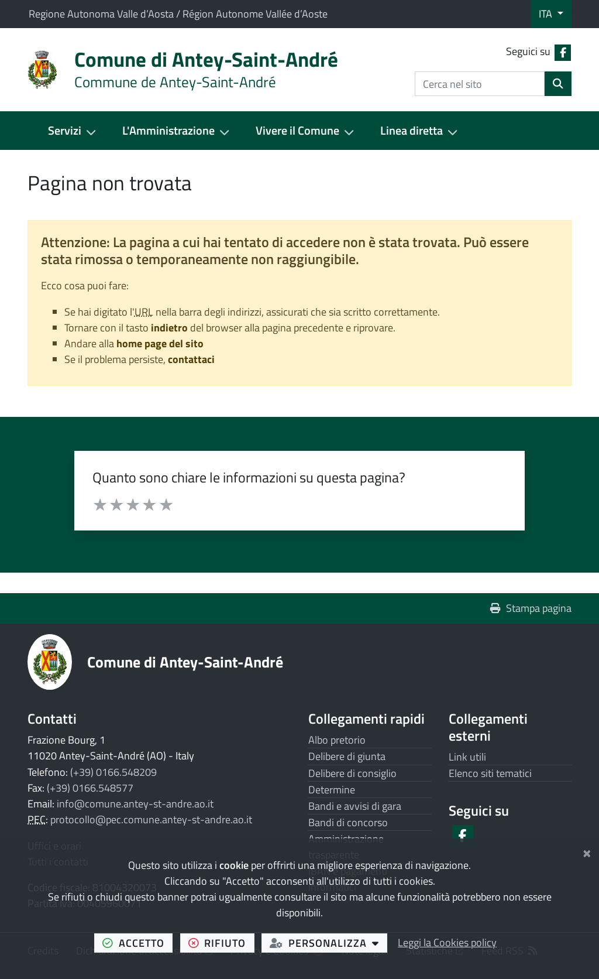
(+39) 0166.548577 (90, 788)
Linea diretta (411, 130)
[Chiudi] (587, 851)
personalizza (328, 942)
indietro (169, 328)
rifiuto (221, 942)
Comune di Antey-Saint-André (185, 661)
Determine (331, 789)
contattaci (191, 359)
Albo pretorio (337, 740)
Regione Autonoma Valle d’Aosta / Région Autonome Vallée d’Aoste (178, 14)
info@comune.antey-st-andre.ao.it (135, 804)
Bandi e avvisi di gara (354, 806)
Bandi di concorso (348, 822)
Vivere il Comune (297, 130)
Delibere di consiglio (352, 773)
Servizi (64, 130)
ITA (547, 14)
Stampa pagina (531, 608)
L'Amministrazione (168, 130)
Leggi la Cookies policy (447, 942)
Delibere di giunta (346, 756)
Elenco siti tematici (490, 773)
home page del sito (160, 343)
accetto (137, 942)
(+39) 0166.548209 (113, 772)
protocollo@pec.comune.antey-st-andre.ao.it (151, 819)
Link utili (467, 757)
